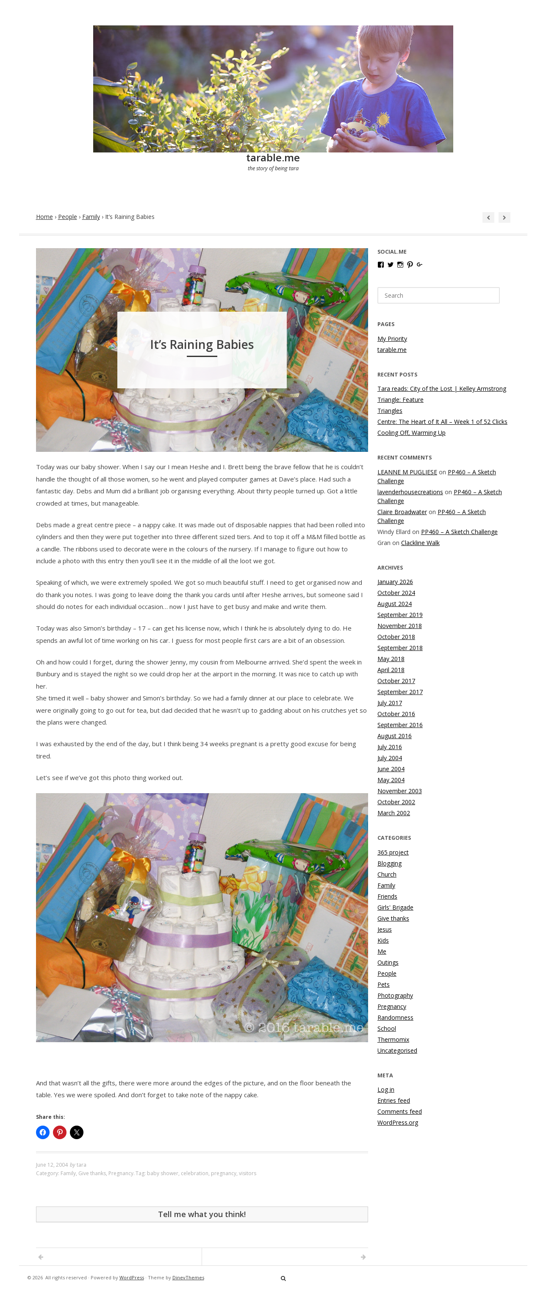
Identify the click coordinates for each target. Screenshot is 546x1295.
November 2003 (399, 791)
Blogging (389, 863)
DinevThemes (188, 1277)
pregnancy (223, 1173)
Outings (388, 962)
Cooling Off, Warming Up (411, 433)
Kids (383, 940)
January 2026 (395, 582)
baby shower (162, 1173)
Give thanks (92, 1173)
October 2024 (396, 593)
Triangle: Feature (400, 400)
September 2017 (400, 692)
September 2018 (400, 648)
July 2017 (389, 703)
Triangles (389, 411)
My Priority (392, 339)
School (386, 1028)
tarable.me (273, 157)
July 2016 (389, 747)
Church (386, 874)
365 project (393, 852)
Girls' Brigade (395, 907)
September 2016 (400, 725)
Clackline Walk (420, 543)
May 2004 (391, 780)
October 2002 (396, 802)
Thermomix (393, 1039)
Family (91, 217)
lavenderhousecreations (410, 492)
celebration (194, 1173)
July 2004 (389, 758)
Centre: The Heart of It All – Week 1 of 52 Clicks (442, 422)
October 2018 (396, 637)
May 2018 (391, 659)
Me (381, 951)
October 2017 (396, 681)
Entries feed (393, 1100)
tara (81, 1164)
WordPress (131, 1277)
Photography (395, 995)
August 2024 (394, 604)
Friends (387, 896)
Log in (385, 1089)
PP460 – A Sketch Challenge (459, 532)
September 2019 (400, 615)
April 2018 (391, 670)
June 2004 (391, 769)
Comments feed (399, 1111)
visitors (247, 1173)
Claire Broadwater (402, 512)
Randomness (395, 1017)
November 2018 (399, 626)
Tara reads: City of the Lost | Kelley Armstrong (441, 389)
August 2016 (394, 736)
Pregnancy (120, 1173)
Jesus (384, 929)
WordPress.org (397, 1122)
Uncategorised (397, 1050)
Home (44, 217)
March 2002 (393, 813)
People (67, 217)
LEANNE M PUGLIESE (407, 472)
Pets (383, 984)
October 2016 (396, 714)
